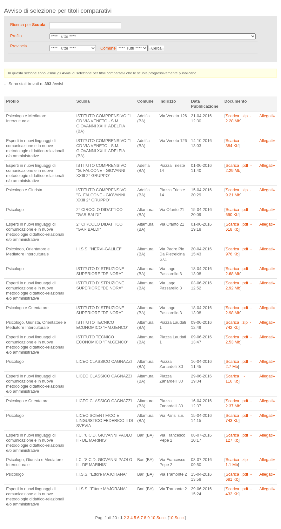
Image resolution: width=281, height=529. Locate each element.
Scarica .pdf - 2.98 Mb (238, 310)
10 (153, 517)
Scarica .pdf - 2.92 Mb (238, 285)
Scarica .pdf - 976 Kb (238, 251)
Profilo (16, 35)
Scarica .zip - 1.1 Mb (237, 462)
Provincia (18, 46)
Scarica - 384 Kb (234, 143)
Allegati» (267, 115)
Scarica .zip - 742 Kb (237, 325)
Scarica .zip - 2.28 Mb (237, 118)
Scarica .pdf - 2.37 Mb (238, 403)
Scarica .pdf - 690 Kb (238, 212)
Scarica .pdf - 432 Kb (238, 491)
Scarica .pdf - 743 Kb (238, 418)
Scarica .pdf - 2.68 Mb (238, 271)
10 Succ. (177, 517)
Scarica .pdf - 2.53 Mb (238, 339)
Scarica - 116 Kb (234, 378)
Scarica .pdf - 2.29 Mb (238, 168)
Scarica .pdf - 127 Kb (238, 438)
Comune (108, 48)
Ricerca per (27, 24)
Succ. (162, 517)
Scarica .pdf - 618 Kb (238, 227)
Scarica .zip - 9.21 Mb (237, 192)
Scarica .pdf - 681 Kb (238, 477)
